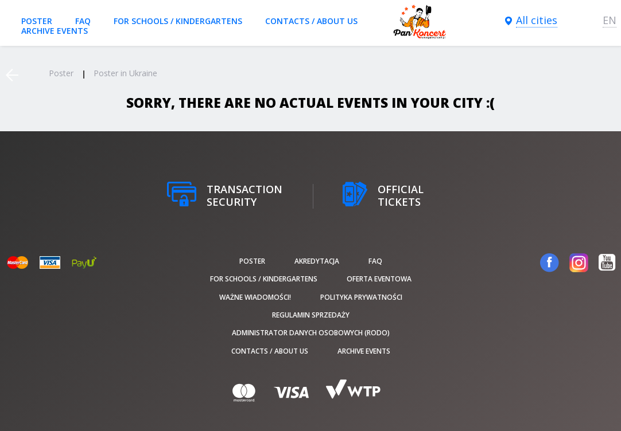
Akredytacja (316, 261)
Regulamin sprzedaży (311, 315)
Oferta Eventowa (379, 279)
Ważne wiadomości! (255, 297)
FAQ (83, 20)
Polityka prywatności (361, 297)
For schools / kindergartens (178, 20)
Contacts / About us (311, 20)
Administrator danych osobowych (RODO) (311, 333)
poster (36, 20)
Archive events (54, 30)
